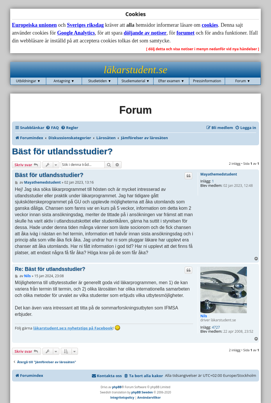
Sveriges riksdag (85, 25)
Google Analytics (76, 33)
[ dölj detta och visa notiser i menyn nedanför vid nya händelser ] (202, 48)
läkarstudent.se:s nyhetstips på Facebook (73, 328)
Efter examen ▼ (171, 80)
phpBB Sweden (142, 392)
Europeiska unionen (34, 25)
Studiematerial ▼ (136, 80)
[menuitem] (52, 127)
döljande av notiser (145, 33)
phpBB (117, 387)
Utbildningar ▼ (28, 80)
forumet (185, 33)
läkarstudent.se (135, 70)
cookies (210, 25)
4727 (216, 327)
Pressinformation (207, 80)
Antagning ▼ (64, 80)
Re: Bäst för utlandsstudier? (50, 269)
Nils (203, 316)
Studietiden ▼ (99, 80)
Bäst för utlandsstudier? (62, 151)
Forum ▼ (242, 80)
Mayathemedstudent (218, 174)
